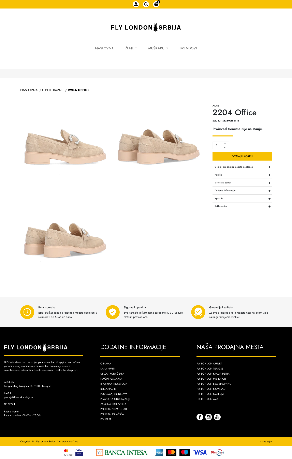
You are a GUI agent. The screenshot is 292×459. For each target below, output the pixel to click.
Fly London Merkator (211, 379)
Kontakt (105, 419)
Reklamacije (108, 389)
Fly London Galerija (210, 394)
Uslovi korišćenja (112, 374)
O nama (105, 363)
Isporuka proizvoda (113, 384)
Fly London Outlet (209, 363)
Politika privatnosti (113, 409)
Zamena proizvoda (113, 404)
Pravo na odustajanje (115, 399)
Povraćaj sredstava (114, 394)
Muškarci (156, 48)
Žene (129, 48)
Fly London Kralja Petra (213, 374)
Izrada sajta (266, 441)
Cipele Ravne (52, 90)
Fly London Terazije (209, 369)
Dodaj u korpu (242, 156)
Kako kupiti (107, 369)
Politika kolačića (112, 414)
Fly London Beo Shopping (214, 384)
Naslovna (104, 48)
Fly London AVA (207, 399)
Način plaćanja (111, 379)
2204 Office (78, 90)
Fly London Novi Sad (210, 389)
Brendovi (188, 48)
